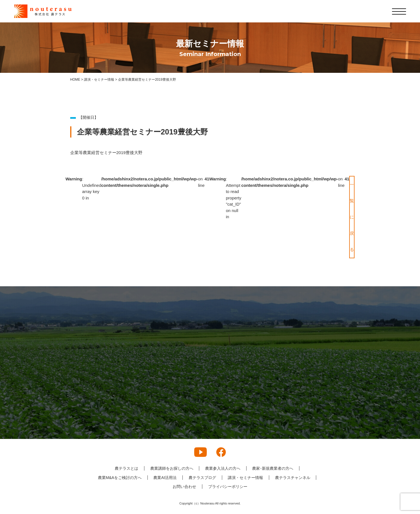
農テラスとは (126, 468)
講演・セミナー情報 (245, 477)
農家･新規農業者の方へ (273, 468)
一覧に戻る (352, 217)
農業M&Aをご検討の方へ (119, 477)
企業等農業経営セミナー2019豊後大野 (106, 152)
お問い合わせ (184, 486)
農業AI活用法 (165, 477)
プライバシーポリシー (227, 486)
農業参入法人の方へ (222, 468)
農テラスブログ (202, 477)
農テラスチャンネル (293, 477)
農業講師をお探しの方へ (171, 468)
